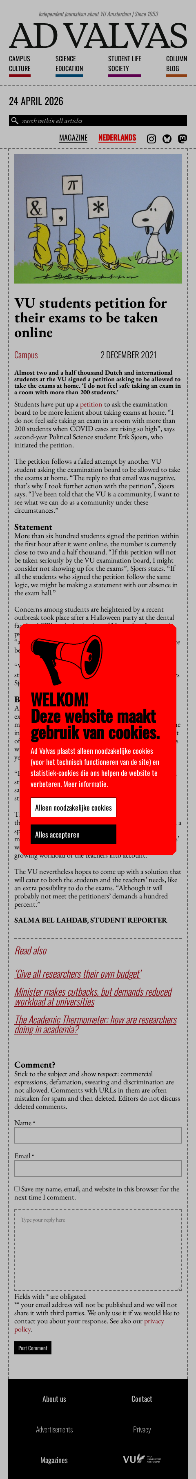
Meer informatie (85, 783)
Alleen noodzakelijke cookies (73, 807)
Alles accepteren (57, 834)
